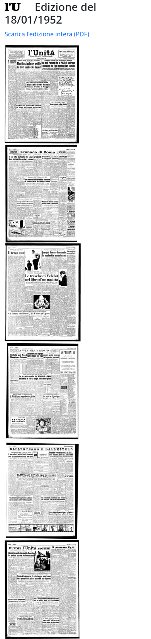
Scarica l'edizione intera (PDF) (47, 34)
